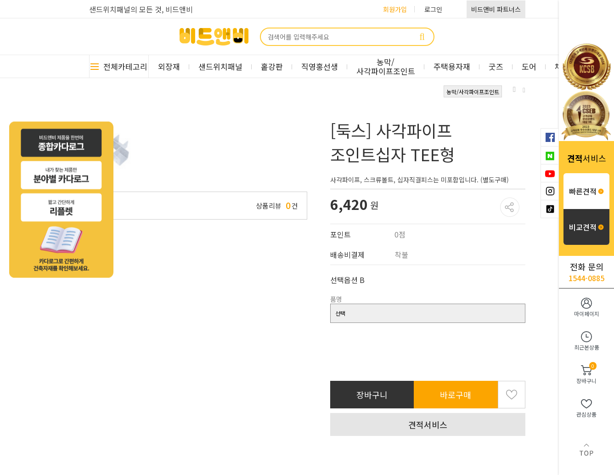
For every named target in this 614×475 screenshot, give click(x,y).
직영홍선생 (319, 66)
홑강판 (272, 66)
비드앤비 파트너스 (496, 9)
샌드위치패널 (220, 66)
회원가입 (395, 9)
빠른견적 (586, 191)
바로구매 (455, 395)
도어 (529, 66)
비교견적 (586, 226)
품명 (336, 299)
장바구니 (372, 395)
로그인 (433, 9)
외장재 (169, 66)
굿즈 (496, 66)
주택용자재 (452, 66)
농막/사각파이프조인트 (385, 66)
